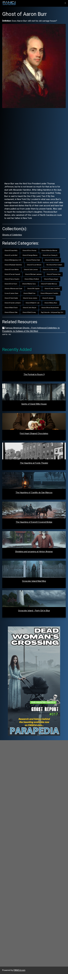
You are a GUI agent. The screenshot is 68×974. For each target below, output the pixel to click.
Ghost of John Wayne (29, 307)
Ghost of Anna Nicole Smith (50, 307)
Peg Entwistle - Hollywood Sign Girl (52, 312)
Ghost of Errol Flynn (10, 284)
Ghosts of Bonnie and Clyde (13, 288)
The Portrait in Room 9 (34, 374)
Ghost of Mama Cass (29, 284)
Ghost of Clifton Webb (52, 260)
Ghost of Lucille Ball (10, 255)
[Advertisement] (34, 144)
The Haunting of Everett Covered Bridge (34, 522)
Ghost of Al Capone (33, 288)
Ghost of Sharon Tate (10, 312)
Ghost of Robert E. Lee (32, 303)
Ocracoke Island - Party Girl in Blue (34, 610)
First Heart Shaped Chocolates (34, 433)
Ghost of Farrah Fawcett (12, 274)
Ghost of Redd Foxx (29, 293)
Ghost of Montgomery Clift (12, 260)
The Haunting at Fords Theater (34, 463)
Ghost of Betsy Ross (50, 303)
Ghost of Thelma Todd (33, 260)
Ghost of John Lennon (31, 269)
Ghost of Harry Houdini (11, 279)
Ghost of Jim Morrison (50, 269)
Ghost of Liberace (48, 298)
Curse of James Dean (11, 293)
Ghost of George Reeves (30, 255)
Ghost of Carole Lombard (12, 303)
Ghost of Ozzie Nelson (34, 265)
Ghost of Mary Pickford (31, 279)
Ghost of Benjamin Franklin (49, 293)
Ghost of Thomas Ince (53, 274)
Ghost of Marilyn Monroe (49, 250)
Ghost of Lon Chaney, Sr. (50, 255)
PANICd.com (19, 970)
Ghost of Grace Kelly (10, 250)
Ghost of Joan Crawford (52, 288)
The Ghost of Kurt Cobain (54, 265)
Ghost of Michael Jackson (33, 274)
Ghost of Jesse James (30, 298)
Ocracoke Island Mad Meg (34, 581)
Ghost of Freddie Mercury (49, 284)
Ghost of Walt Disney (29, 312)
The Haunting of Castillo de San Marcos (34, 492)
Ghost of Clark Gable (11, 298)
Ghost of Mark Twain (11, 307)
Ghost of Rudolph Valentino (13, 265)
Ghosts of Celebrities (12, 235)
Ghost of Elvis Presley (29, 250)
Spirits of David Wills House (34, 404)
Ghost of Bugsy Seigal (51, 279)
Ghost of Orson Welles (11, 269)
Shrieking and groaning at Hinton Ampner (34, 551)
